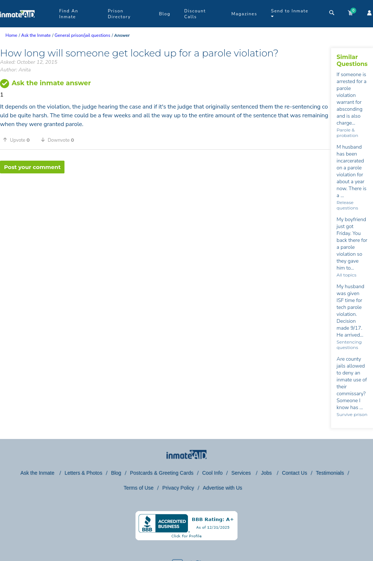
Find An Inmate (68, 14)
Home (11, 35)
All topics (346, 275)
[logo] (17, 25)
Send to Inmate (290, 13)
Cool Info (212, 473)
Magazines (244, 14)
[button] (19, 140)
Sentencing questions (349, 344)
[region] (165, 197)
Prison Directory (119, 14)
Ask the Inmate (38, 473)
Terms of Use (138, 488)
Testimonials (330, 473)
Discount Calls (195, 14)
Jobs (267, 473)
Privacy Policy (178, 488)
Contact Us (294, 473)
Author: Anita (15, 69)
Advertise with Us (222, 488)
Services (241, 473)
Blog (164, 14)
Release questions (347, 205)
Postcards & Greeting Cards (161, 473)
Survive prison (352, 414)
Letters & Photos (83, 473)
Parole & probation (347, 132)
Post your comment (32, 167)
